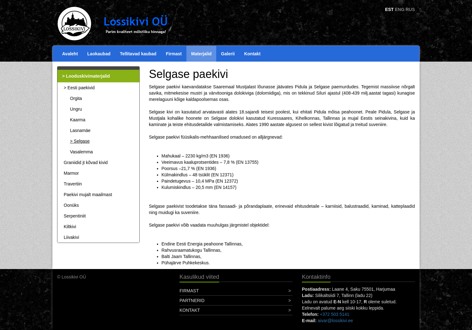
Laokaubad (98, 53)
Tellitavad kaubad (138, 53)
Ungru (76, 109)
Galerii (228, 53)
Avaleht (70, 53)
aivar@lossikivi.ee (335, 320)
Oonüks (71, 205)
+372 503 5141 (334, 314)
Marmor (71, 173)
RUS (410, 9)
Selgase (82, 141)
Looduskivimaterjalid (88, 76)
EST (389, 9)
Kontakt (252, 53)
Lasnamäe (80, 130)
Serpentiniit (75, 215)
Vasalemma (81, 151)
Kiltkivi (70, 226)
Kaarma (77, 119)
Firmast (174, 53)
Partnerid (192, 300)
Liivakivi (71, 237)
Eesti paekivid (80, 87)
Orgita (76, 98)
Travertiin (73, 183)
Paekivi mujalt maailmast (88, 194)
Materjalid (201, 53)
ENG (399, 9)
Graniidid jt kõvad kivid (86, 162)
